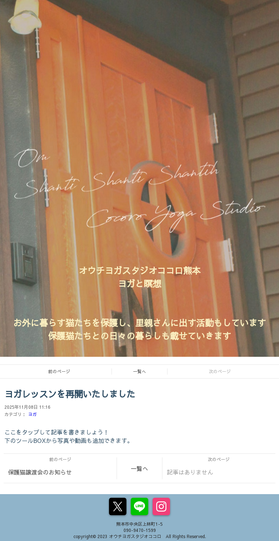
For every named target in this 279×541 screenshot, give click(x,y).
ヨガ (32, 414)
